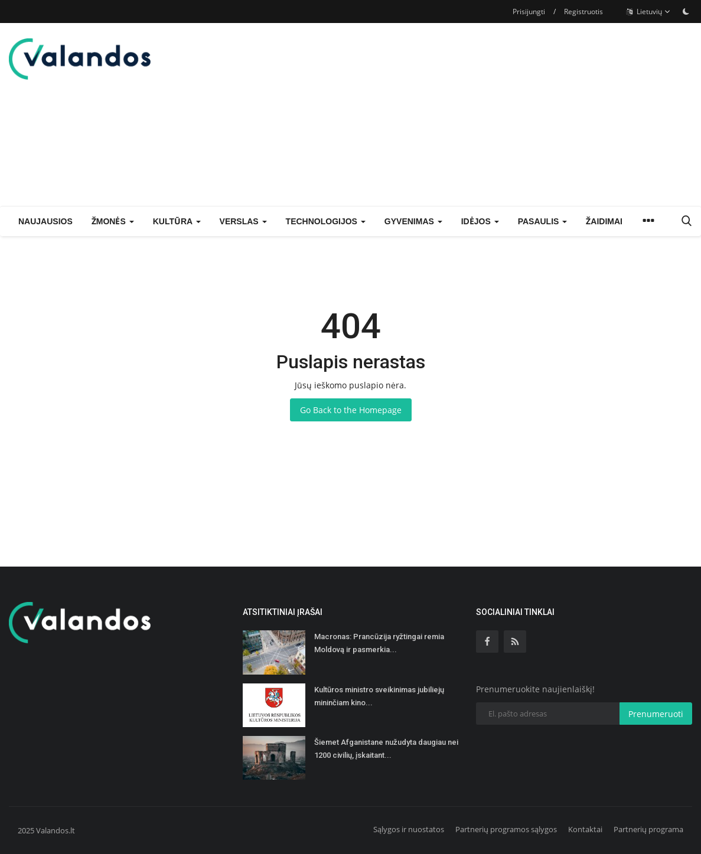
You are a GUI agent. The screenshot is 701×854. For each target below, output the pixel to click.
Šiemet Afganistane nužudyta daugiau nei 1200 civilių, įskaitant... (386, 749)
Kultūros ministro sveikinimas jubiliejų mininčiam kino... (379, 696)
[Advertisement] (554, 114)
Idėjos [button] (480, 221)
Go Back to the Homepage (351, 409)
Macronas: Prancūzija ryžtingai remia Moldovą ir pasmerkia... (379, 643)
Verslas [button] (243, 221)
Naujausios (45, 221)
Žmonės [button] (113, 221)
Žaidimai (604, 221)
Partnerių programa (648, 829)
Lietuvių (648, 12)
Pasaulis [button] (543, 221)
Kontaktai (585, 829)
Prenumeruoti (655, 713)
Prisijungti (529, 11)
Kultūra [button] (177, 221)
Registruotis (583, 11)
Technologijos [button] (326, 221)
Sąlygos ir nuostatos (408, 829)
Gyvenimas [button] (413, 221)
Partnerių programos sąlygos (506, 829)
